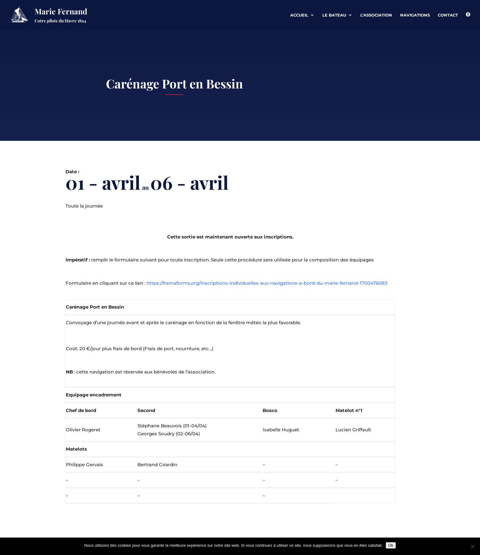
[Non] (472, 546)
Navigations (415, 15)
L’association (376, 15)
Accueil (299, 15)
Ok (390, 545)
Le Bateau (334, 15)
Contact (448, 15)
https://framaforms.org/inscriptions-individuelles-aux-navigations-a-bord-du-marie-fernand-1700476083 (267, 283)
